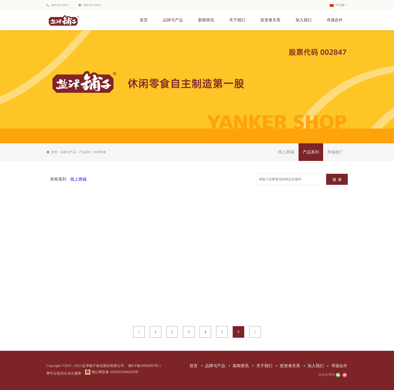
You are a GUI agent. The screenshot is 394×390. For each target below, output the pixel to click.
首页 (144, 20)
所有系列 (58, 179)
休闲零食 (100, 152)
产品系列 (85, 152)
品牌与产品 (68, 152)
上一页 (139, 332)
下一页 (255, 332)
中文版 (337, 5)
